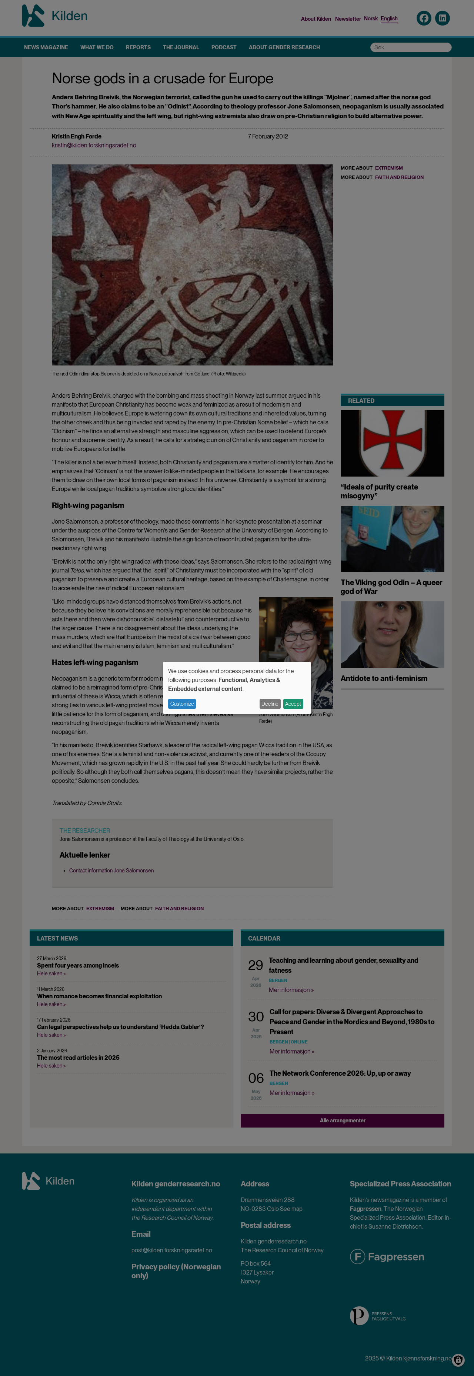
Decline (269, 704)
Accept (293, 704)
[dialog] (237, 688)
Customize (182, 704)
